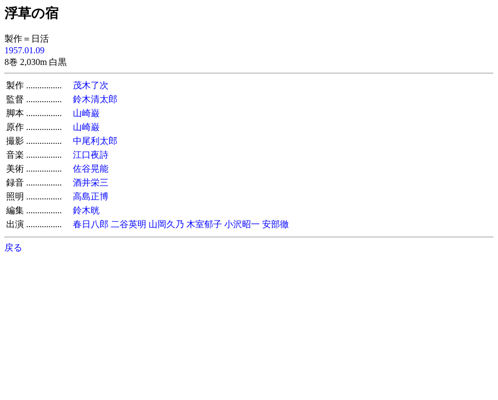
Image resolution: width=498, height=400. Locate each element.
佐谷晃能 (91, 168)
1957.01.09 (24, 50)
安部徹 (275, 224)
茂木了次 (91, 85)
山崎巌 (86, 113)
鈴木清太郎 (95, 99)
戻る (13, 247)
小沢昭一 (242, 224)
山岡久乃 (166, 224)
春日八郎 (91, 224)
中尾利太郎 (95, 141)
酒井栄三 (91, 182)
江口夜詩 (91, 154)
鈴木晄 (86, 210)
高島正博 (91, 196)
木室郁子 (204, 224)
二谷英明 (128, 224)
